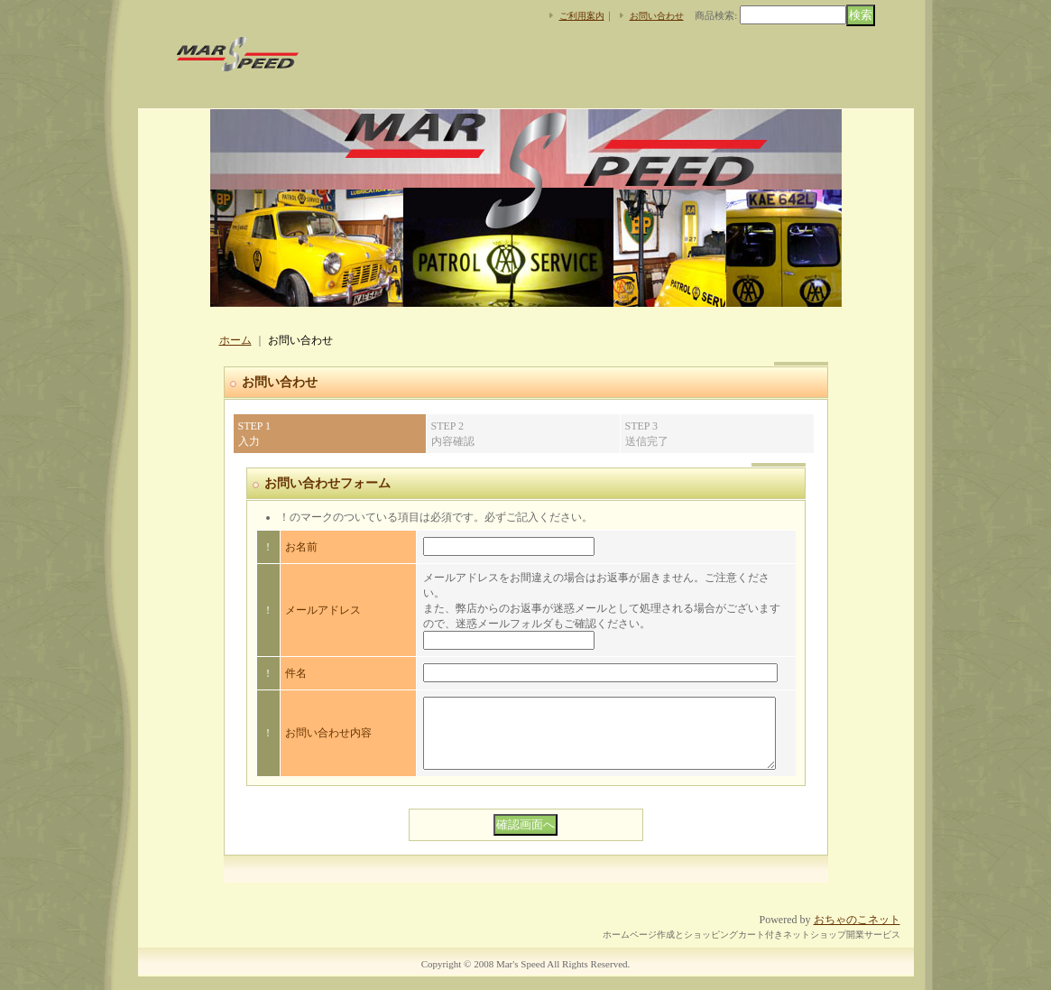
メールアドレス (323, 610)
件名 (296, 673)
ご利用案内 (581, 16)
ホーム (235, 340)
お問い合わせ (657, 16)
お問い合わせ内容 (328, 740)
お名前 (301, 547)
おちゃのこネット (857, 933)
